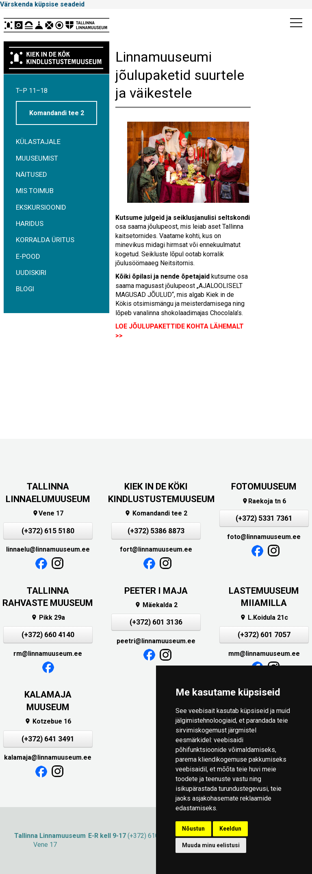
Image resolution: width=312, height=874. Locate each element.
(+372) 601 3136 (156, 622)
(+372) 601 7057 (264, 635)
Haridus (29, 223)
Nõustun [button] (193, 828)
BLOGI (25, 289)
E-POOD (28, 256)
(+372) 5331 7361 (264, 518)
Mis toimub (35, 191)
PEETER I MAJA (156, 591)
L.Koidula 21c (264, 617)
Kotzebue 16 (47, 721)
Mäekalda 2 (156, 605)
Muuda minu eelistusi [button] (211, 845)
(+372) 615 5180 (48, 531)
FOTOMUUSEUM (264, 486)
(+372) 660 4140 (48, 635)
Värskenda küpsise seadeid (42, 4)
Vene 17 (47, 513)
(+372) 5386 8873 (156, 531)
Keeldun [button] (230, 828)
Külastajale (38, 141)
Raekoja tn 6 (264, 501)
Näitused (31, 174)
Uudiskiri (31, 272)
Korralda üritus (45, 240)
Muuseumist (37, 158)
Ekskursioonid (41, 207)
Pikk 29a (48, 617)
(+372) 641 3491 (48, 739)
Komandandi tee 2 (56, 113)
